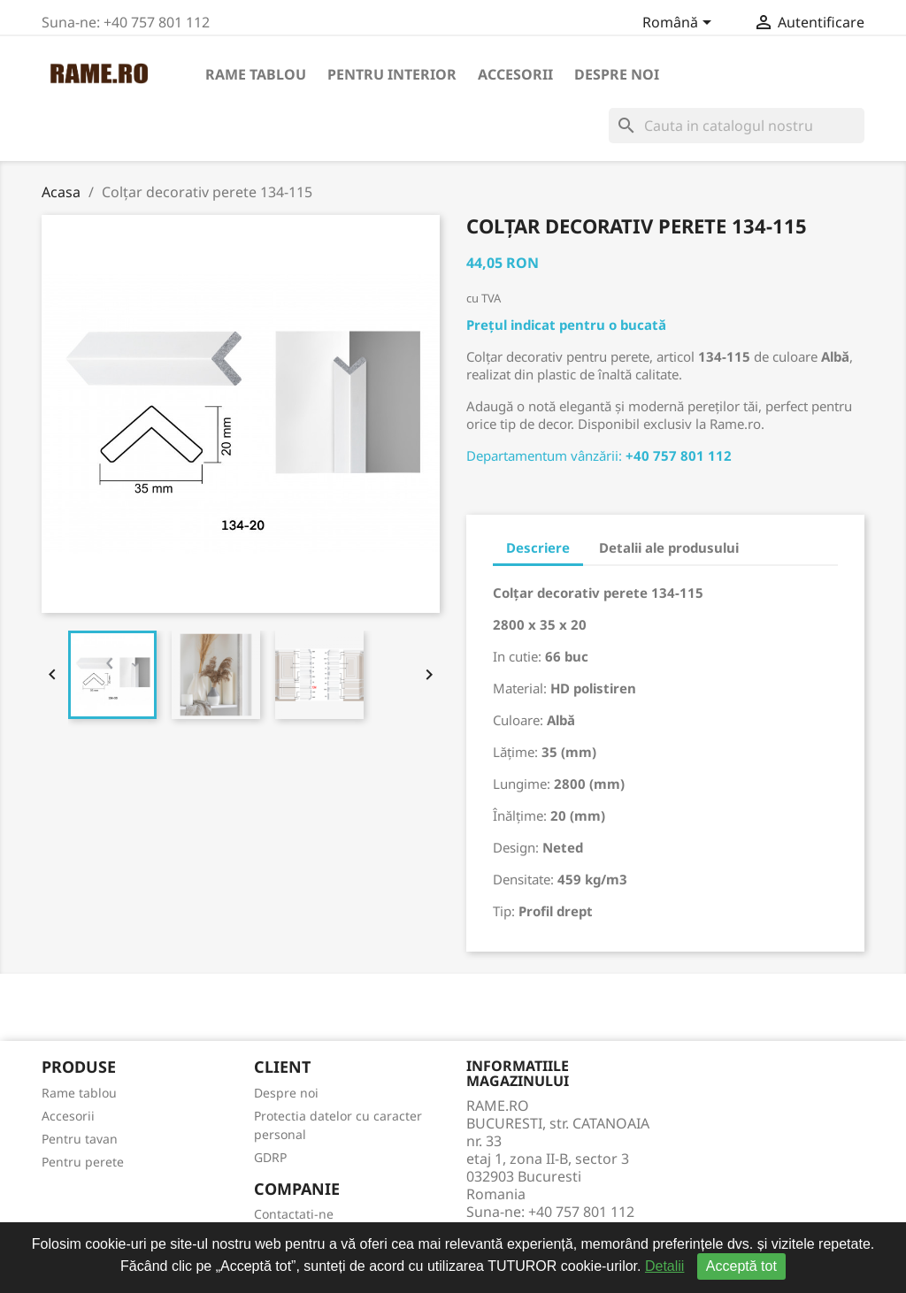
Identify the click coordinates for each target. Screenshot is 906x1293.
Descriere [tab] (538, 547)
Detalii (664, 1266)
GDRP (270, 1157)
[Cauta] (736, 125)
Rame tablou (255, 74)
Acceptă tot (741, 1266)
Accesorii (515, 74)
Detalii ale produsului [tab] (669, 547)
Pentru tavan (80, 1138)
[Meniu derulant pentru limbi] (680, 23)
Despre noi (616, 74)
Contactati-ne (294, 1213)
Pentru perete (83, 1161)
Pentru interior (392, 74)
